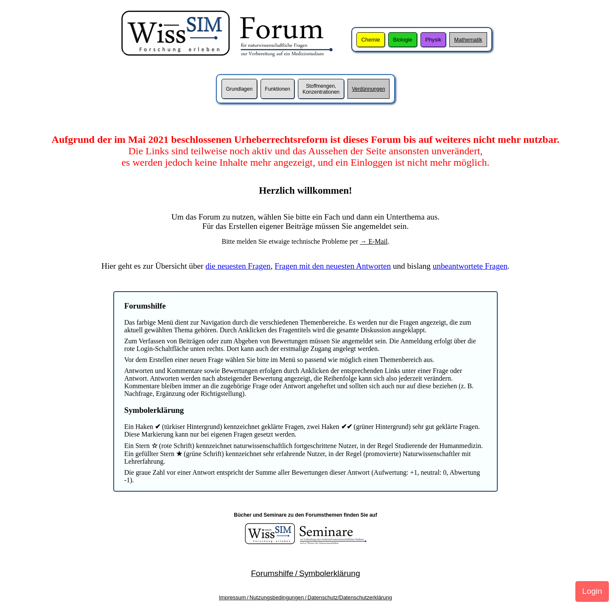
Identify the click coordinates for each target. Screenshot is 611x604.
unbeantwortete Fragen (470, 266)
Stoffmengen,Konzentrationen (321, 89)
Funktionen (277, 89)
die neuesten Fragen (237, 266)
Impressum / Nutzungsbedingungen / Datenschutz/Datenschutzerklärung (305, 597)
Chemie (371, 39)
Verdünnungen (368, 89)
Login (592, 591)
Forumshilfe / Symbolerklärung (305, 573)
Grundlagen (239, 89)
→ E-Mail (373, 241)
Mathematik (468, 39)
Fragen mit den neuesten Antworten (333, 266)
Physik (433, 39)
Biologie (402, 39)
